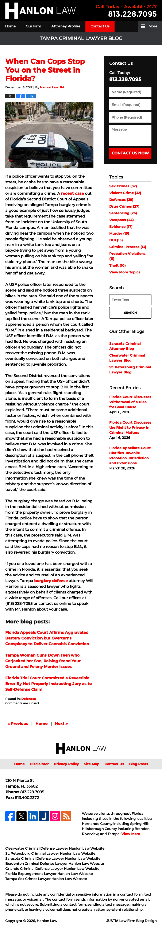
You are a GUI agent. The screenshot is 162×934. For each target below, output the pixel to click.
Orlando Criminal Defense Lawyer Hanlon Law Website (52, 869)
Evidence (120, 227)
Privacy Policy (66, 764)
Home (10, 26)
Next (61, 723)
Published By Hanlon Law (126, 10)
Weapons (121, 220)
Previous (17, 723)
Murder (119, 233)
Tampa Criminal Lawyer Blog (40, 11)
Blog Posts (138, 764)
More (152, 26)
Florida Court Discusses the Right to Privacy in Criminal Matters (130, 427)
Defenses (28, 699)
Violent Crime (125, 193)
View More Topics (124, 272)
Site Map (91, 764)
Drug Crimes (124, 206)
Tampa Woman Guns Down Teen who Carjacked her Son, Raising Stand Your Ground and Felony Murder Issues (43, 661)
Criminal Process (127, 247)
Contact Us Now (130, 153)
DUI (116, 240)
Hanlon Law (47, 921)
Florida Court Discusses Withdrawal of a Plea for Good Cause (130, 402)
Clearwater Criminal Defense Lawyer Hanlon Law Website (54, 848)
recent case (72, 193)
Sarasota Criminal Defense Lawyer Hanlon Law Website (52, 859)
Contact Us (99, 26)
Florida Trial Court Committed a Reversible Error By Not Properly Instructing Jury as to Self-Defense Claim (48, 684)
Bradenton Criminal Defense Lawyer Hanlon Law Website (54, 864)
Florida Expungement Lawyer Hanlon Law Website (49, 874)
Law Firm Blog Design (131, 921)
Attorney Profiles (65, 26)
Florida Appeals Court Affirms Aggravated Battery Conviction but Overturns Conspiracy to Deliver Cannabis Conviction (47, 638)
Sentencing (123, 213)
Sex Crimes (123, 186)
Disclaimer (39, 764)
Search (130, 313)
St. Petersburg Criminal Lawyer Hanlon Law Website (50, 854)
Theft (117, 266)
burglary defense (51, 581)
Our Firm (33, 26)
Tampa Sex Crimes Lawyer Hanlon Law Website (46, 879)
